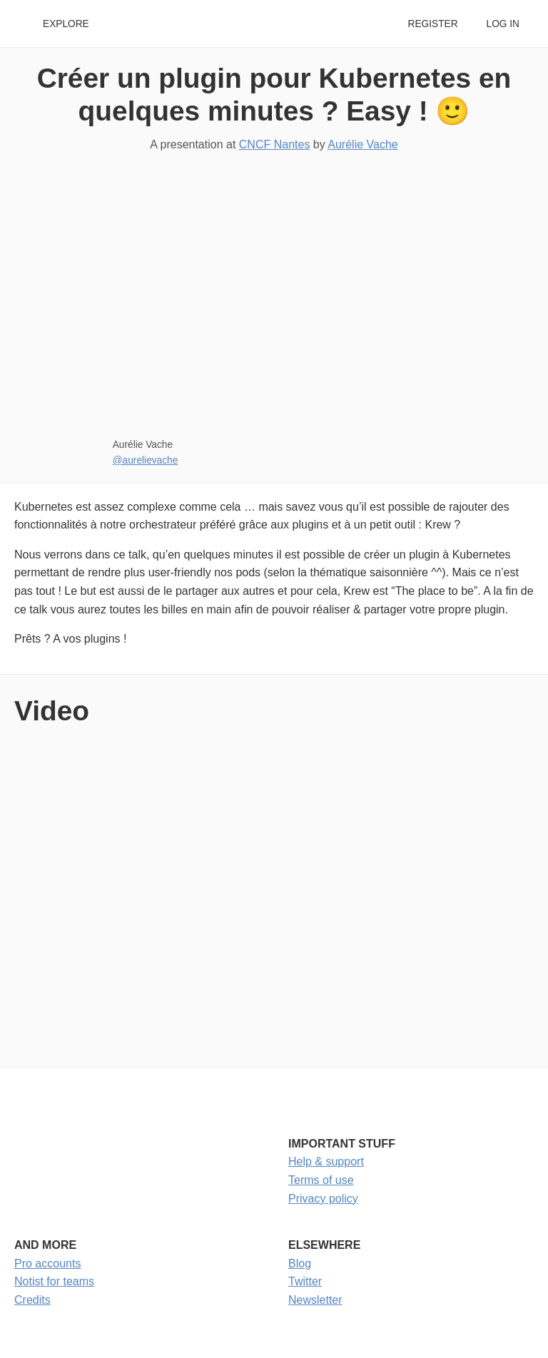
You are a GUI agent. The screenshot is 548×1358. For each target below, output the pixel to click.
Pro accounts (47, 1263)
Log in (503, 24)
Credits (32, 1300)
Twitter (305, 1281)
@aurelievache (145, 460)
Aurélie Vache (362, 144)
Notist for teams (54, 1281)
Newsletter (315, 1300)
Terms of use (321, 1180)
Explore (66, 24)
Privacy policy (323, 1199)
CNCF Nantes (274, 144)
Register (432, 24)
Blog (299, 1263)
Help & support (326, 1161)
